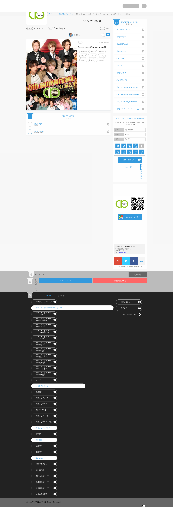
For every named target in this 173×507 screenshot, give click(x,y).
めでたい (83, 60)
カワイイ (101, 51)
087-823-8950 (123, 252)
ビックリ (101, 56)
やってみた (100, 60)
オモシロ (83, 56)
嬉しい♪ (91, 60)
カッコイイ (92, 56)
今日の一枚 (84, 51)
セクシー (93, 51)
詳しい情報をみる (130, 160)
